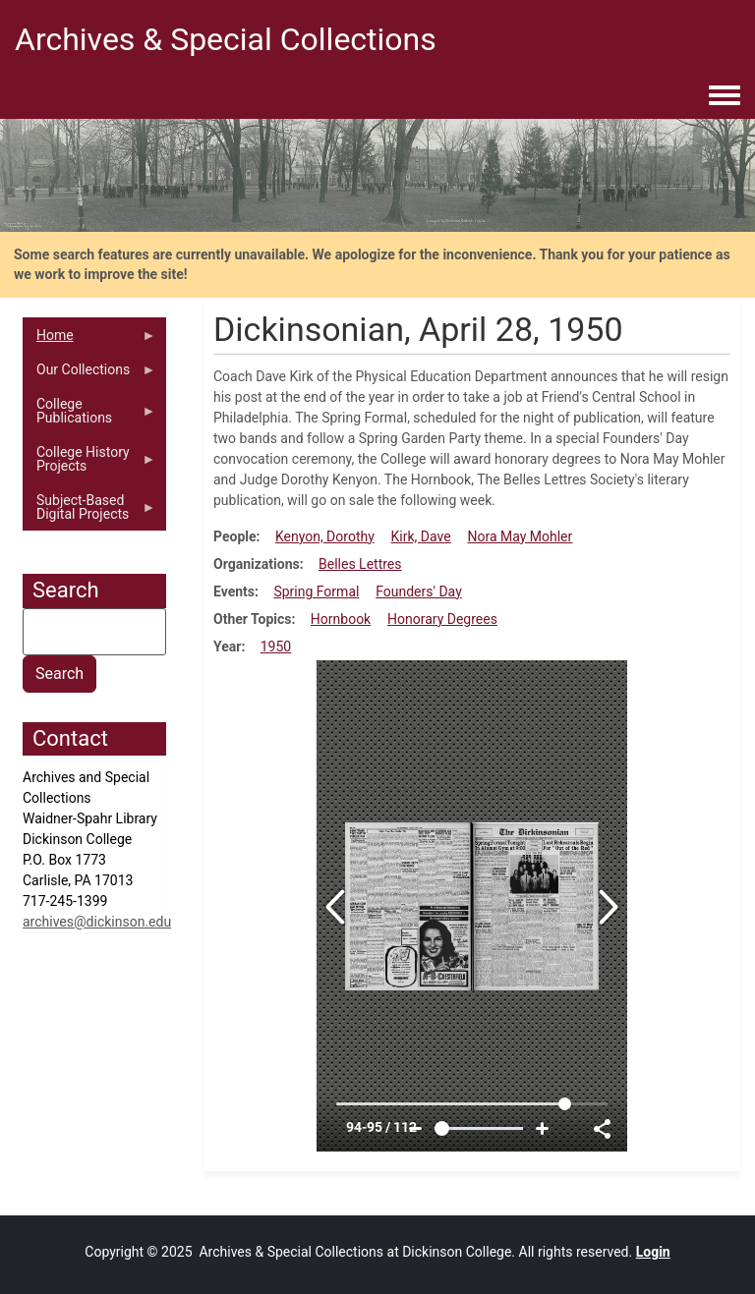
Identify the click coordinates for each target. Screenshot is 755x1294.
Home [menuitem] (89, 340)
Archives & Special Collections (225, 39)
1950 (276, 646)
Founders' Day (419, 591)
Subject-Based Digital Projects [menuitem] (89, 512)
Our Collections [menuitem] (89, 374)
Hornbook (341, 619)
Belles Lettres (360, 564)
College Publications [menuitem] (89, 415)
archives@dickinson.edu (97, 921)
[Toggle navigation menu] (724, 96)
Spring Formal (316, 591)
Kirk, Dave (421, 536)
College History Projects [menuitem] (89, 463)
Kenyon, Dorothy (325, 536)
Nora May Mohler (519, 536)
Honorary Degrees (442, 619)
